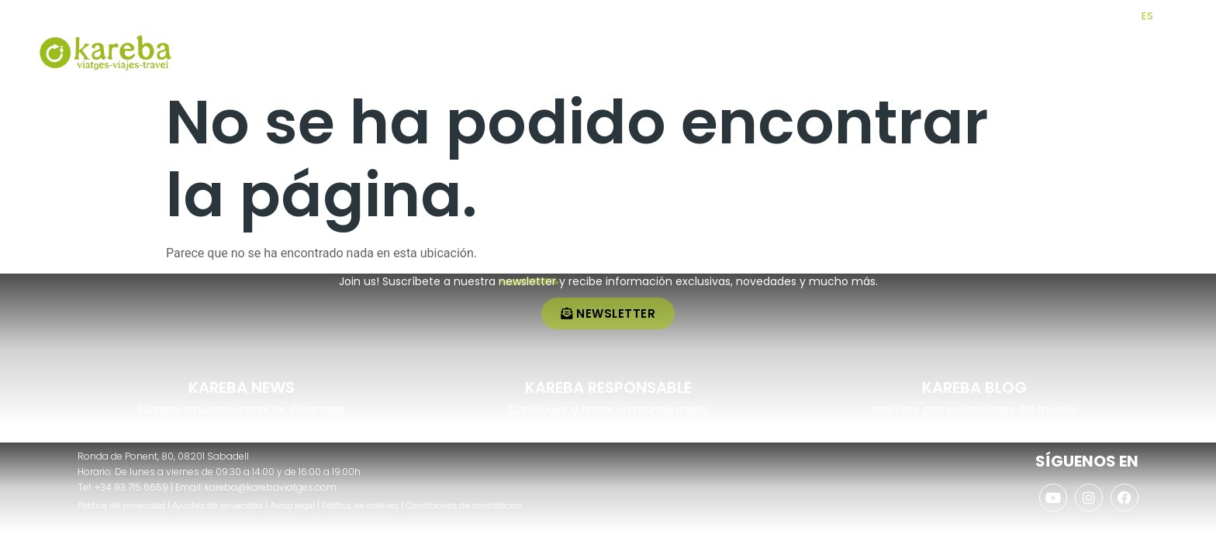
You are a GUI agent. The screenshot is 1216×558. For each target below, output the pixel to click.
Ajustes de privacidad (217, 505)
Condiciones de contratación (464, 505)
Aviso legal (292, 505)
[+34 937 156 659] (45, 14)
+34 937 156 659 (94, 16)
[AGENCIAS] (1071, 15)
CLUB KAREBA (1020, 16)
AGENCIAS (1104, 16)
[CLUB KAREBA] (977, 15)
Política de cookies (360, 505)
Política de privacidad (121, 505)
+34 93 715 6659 (131, 487)
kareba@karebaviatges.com (271, 487)
